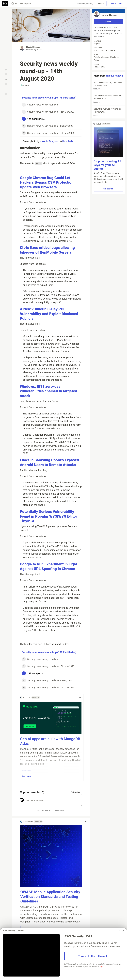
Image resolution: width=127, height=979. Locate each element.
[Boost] (6, 100)
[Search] (12, 3)
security (25, 85)
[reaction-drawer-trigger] (6, 72)
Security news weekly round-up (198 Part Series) (49, 97)
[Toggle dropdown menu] (80, 697)
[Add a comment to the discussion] (53, 802)
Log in (101, 3)
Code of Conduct (43, 811)
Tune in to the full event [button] (92, 956)
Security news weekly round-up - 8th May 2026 (108, 99)
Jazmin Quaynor (49, 141)
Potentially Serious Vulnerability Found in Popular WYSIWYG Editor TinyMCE (48, 516)
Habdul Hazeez (33, 47)
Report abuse (59, 811)
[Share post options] (5, 109)
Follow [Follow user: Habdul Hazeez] (108, 21)
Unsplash (67, 141)
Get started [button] (108, 189)
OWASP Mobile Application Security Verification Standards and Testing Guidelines (50, 896)
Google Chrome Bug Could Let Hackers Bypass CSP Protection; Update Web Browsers (47, 182)
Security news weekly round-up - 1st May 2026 (108, 112)
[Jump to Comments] (6, 82)
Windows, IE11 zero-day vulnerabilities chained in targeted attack (48, 391)
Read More (26, 776)
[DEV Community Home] (5, 3)
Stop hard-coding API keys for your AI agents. (108, 165)
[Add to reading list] (6, 92)
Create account (115, 3)
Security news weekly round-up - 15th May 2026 (108, 85)
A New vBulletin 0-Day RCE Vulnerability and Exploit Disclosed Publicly (49, 314)
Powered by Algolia (85, 4)
